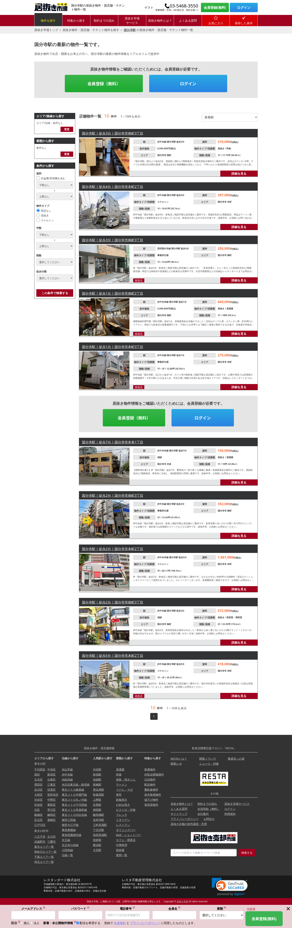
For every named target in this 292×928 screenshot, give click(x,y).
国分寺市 (162, 155)
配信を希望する (90, 923)
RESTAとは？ (179, 758)
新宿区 (51, 774)
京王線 (66, 840)
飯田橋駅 (98, 815)
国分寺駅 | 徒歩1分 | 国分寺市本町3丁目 (112, 346)
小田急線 (67, 850)
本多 (169, 464)
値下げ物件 (151, 799)
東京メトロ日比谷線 (74, 815)
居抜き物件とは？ (160, 20)
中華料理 (121, 845)
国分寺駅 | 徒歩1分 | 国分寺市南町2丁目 (112, 293)
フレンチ (121, 815)
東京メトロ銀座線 (73, 789)
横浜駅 (97, 845)
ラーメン (121, 784)
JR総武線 (67, 779)
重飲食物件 (151, 789)
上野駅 (97, 799)
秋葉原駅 (98, 794)
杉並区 (38, 805)
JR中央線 (162, 141)
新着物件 (149, 769)
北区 (37, 810)
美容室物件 (151, 805)
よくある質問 (188, 20)
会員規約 (120, 923)
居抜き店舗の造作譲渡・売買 (189, 824)
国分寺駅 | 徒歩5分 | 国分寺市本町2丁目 (112, 655)
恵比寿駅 (98, 789)
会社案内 (203, 814)
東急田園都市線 (71, 835)
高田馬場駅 (100, 835)
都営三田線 (69, 820)
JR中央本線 (163, 301)
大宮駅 (97, 850)
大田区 (38, 794)
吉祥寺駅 (98, 820)
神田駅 (97, 810)
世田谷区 (52, 794)
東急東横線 (69, 830)
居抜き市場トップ (46, 30)
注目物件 (149, 779)
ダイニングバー (126, 830)
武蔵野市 (39, 841)
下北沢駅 (98, 830)
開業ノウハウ (207, 758)
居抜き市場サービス (132, 20)
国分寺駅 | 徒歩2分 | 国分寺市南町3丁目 (112, 495)
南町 (169, 155)
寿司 (119, 794)
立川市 (51, 836)
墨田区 (38, 784)
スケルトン (47, 220)
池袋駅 (97, 779)
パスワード (80, 908)
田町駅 (97, 840)
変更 (66, 129)
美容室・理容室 (234, 617)
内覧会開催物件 (154, 774)
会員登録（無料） (104, 83)
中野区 (51, 799)
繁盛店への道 (236, 758)
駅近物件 (149, 784)
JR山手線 (67, 769)
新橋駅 (97, 784)
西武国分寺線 (164, 248)
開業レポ (176, 763)
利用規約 (230, 814)
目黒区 (51, 789)
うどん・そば (124, 789)
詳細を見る (238, 173)
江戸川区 (39, 825)
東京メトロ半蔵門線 (74, 794)
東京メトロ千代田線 (74, 805)
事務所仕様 (163, 255)
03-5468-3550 (184, 6)
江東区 (51, 784)
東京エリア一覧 (44, 847)
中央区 (51, 769)
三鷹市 (51, 841)
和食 (228, 148)
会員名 (174, 908)
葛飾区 (51, 820)
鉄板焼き (121, 799)
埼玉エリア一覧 (44, 862)
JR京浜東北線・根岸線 (75, 784)
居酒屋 (229, 308)
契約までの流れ (104, 20)
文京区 (38, 779)
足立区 (38, 820)
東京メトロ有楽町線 (74, 810)
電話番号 (127, 908)
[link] (229, 886)
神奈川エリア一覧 (45, 852)
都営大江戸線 (70, 825)
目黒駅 (97, 805)
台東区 (51, 779)
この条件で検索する (54, 293)
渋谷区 (38, 799)
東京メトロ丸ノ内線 (74, 799)
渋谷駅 (97, 769)
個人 (27, 923)
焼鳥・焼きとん (126, 779)
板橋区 (38, 815)
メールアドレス (33, 908)
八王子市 (39, 836)
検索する (247, 852)
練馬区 (51, 815)
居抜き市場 (182, 901)
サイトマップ (179, 814)
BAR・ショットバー (128, 835)
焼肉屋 (120, 850)
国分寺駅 (130, 30)
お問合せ (209, 819)
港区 (37, 774)
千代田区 (39, 769)
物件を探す (48, 20)
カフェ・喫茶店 (126, 840)
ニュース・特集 (209, 763)
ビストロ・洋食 (126, 810)
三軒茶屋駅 (100, 825)
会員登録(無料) (215, 7)
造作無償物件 (152, 794)
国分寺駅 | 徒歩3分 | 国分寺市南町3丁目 (112, 133)
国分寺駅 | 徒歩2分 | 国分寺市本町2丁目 (112, 549)
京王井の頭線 (70, 845)
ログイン (243, 7)
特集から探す (76, 20)
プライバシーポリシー (185, 819)
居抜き (45, 215)
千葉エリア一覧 (44, 857)
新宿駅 (97, 774)
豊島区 (51, 805)
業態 (221, 908)
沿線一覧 (67, 855)
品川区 (38, 789)
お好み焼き (123, 805)
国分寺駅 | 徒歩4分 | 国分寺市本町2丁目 (112, 186)
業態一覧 (121, 855)
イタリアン (123, 820)
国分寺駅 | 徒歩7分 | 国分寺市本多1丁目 (112, 442)
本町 (229, 201)
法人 (36, 923)
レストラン (123, 825)
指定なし (46, 210)
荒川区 (51, 810)
